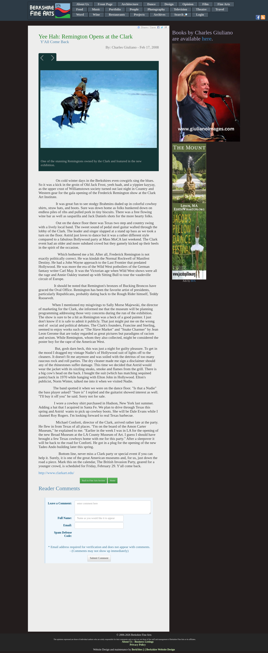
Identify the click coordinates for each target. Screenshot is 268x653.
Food (79, 9)
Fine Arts (224, 4)
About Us (82, 4)
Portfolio (115, 9)
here (207, 38)
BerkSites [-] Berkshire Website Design (153, 649)
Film (205, 4)
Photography (156, 9)
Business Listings (144, 641)
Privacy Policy (138, 644)
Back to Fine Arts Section (93, 480)
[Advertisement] (98, 599)
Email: (67, 525)
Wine (96, 14)
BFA (193, 280)
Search (180, 14)
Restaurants (117, 14)
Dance (151, 4)
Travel (220, 9)
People (134, 9)
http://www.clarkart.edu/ (56, 473)
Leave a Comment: (60, 503)
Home (112, 480)
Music (96, 9)
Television (180, 9)
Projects (139, 14)
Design (169, 4)
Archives (159, 14)
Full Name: (65, 518)
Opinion (187, 4)
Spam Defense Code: (63, 534)
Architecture (130, 4)
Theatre (201, 9)
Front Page (105, 4)
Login (200, 14)
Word (80, 14)
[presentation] (103, 537)
